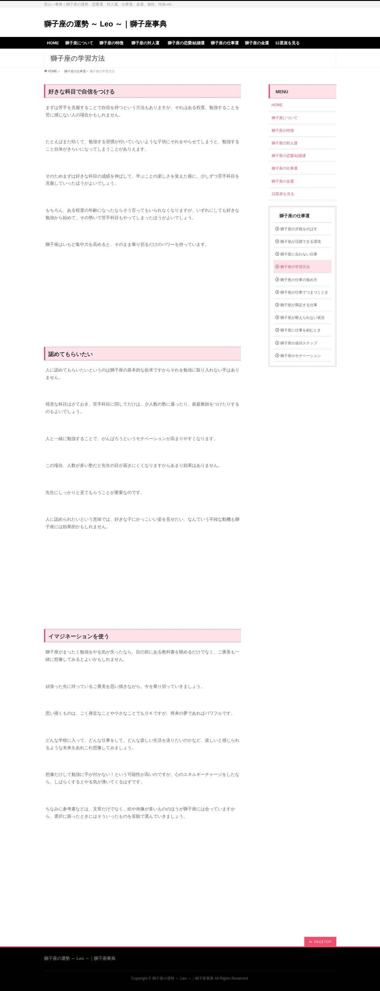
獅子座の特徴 (283, 130)
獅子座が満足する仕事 (298, 305)
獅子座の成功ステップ (298, 343)
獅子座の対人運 (286, 143)
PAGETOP (322, 942)
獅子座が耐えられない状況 (302, 317)
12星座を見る (283, 194)
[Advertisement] (142, 298)
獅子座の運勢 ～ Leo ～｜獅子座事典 (105, 24)
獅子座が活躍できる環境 (300, 241)
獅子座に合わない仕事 (298, 254)
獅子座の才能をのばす (298, 229)
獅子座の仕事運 (73, 71)
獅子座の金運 (283, 181)
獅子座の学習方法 (295, 267)
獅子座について (285, 118)
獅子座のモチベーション (300, 356)
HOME (52, 71)
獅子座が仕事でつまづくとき (304, 292)
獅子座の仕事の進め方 (298, 280)
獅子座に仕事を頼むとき (300, 330)
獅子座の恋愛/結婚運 (289, 156)
